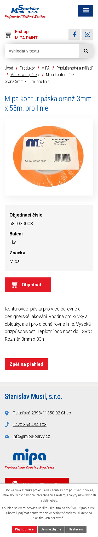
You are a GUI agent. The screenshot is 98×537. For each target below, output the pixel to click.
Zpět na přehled (26, 364)
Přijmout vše (24, 529)
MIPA (46, 68)
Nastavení (75, 529)
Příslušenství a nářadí (74, 68)
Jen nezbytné (51, 529)
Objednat (32, 284)
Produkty (27, 68)
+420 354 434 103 (30, 424)
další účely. (50, 500)
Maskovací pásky (24, 74)
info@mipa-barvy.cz (31, 436)
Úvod (9, 68)
